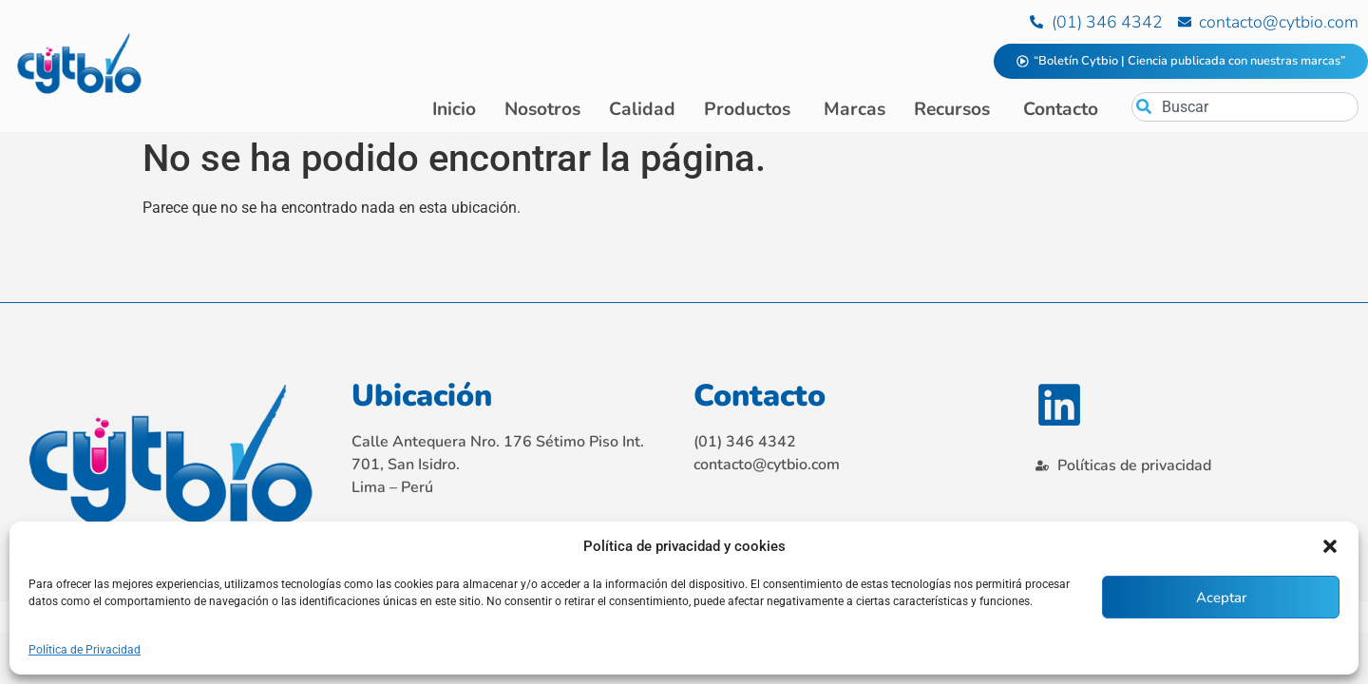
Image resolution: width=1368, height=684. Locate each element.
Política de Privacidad (84, 649)
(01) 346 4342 (745, 444)
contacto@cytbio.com (767, 467)
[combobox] (1244, 107)
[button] (1330, 546)
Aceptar (1221, 597)
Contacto (760, 398)
